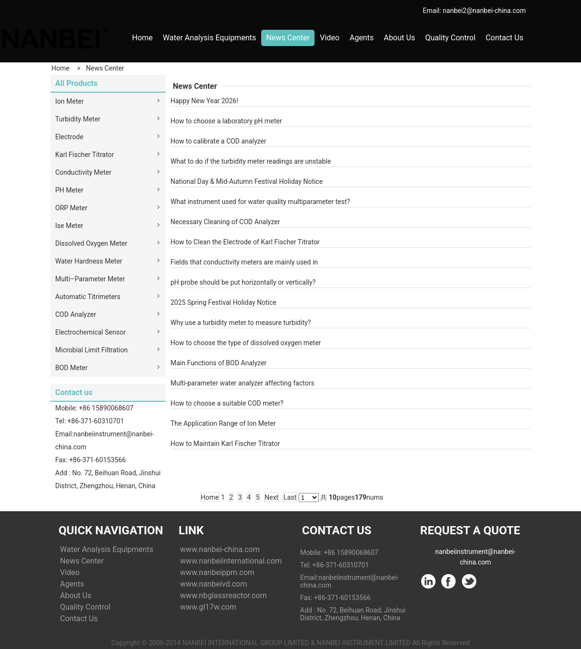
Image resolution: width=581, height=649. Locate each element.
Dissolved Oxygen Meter (91, 243)
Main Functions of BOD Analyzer (218, 363)
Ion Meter (69, 101)
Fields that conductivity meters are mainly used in (244, 262)
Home (142, 37)
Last (289, 497)
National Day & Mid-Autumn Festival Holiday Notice (246, 181)
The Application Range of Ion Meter (223, 423)
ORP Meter (71, 208)
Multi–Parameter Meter (90, 279)
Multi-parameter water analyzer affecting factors (242, 383)
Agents (362, 37)
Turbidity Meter (77, 119)
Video (329, 37)
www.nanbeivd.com (213, 584)
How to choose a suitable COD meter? (226, 403)
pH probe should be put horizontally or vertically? (242, 282)
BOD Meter (71, 368)
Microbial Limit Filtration (91, 350)
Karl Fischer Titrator (84, 154)
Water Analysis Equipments (209, 37)
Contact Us (504, 37)
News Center (288, 37)
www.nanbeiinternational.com (231, 560)
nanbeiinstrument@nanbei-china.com (475, 553)
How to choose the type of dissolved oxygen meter (245, 343)
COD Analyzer (75, 314)
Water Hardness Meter (88, 261)
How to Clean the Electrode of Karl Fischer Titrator (245, 242)
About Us (399, 37)
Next (271, 497)
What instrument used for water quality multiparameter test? (260, 201)
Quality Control (450, 37)
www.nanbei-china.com (220, 549)
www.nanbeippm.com (217, 572)
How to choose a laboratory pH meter (226, 121)
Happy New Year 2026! (204, 101)
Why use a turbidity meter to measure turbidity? (240, 322)
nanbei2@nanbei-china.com (484, 10)
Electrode (69, 137)
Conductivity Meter (83, 172)
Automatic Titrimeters (88, 296)
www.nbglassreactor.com (223, 595)
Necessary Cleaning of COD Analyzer (225, 222)
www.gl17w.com (208, 607)
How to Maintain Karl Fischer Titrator (225, 443)
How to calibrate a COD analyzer (218, 141)
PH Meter (69, 190)
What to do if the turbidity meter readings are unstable (250, 161)
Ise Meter (69, 225)
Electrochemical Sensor (90, 332)
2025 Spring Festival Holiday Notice (223, 302)
